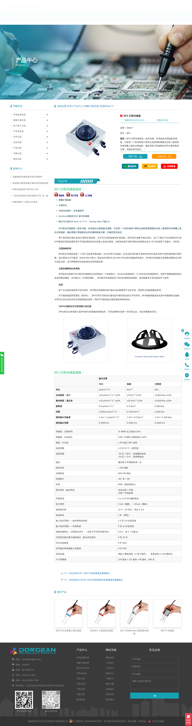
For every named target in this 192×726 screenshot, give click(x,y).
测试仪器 (17, 159)
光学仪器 (17, 137)
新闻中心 (75, 20)
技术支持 (150, 20)
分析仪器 (17, 142)
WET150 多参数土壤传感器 (68, 630)
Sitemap (142, 721)
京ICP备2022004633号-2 (115, 721)
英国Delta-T (106, 106)
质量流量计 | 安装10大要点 (25, 202)
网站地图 (132, 721)
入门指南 (86, 195)
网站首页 (20, 20)
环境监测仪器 (19, 114)
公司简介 (38, 20)
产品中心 (57, 20)
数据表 (59, 195)
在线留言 (131, 20)
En (178, 2)
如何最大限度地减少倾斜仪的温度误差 (30, 183)
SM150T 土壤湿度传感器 (101, 630)
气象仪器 (17, 153)
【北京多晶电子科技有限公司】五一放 (30, 195)
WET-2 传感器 (167, 630)
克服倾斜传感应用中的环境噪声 (27, 177)
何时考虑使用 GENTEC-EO (25, 189)
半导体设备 (18, 131)
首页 (69, 106)
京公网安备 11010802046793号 (85, 721)
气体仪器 (17, 148)
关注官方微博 (156, 721)
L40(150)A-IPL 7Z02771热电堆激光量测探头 (89, 573)
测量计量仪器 (91, 106)
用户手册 (72, 195)
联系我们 (168, 20)
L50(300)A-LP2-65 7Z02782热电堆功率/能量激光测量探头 (96, 580)
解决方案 (113, 20)
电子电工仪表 (19, 125)
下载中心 (94, 20)
